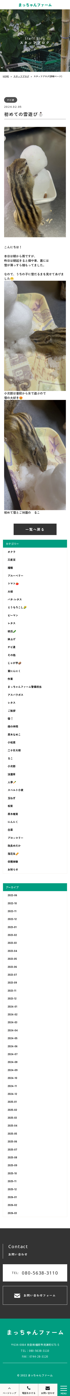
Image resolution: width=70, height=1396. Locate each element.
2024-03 (12, 1022)
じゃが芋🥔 (14, 663)
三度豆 (11, 559)
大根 (10, 591)
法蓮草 (11, 774)
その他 (11, 655)
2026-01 (12, 1197)
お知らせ (13, 869)
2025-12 (12, 1189)
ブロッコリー (15, 838)
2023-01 (12, 927)
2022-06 (12, 895)
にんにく (13, 822)
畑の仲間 (13, 726)
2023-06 (12, 967)
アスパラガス (15, 695)
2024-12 (12, 1094)
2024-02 (12, 1014)
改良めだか (14, 845)
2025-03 (12, 1117)
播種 (10, 567)
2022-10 (12, 903)
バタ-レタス (15, 599)
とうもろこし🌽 (17, 607)
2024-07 (13, 1054)
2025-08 (12, 1157)
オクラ (11, 552)
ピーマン (13, 615)
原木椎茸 (13, 814)
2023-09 (12, 982)
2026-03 (12, 1213)
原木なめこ (14, 734)
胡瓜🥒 (12, 631)
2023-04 (12, 951)
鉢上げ (11, 639)
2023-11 (12, 990)
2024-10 (12, 1078)
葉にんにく (14, 671)
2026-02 (12, 1205)
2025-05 (12, 1133)
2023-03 (12, 943)
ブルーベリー (15, 575)
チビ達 (11, 647)
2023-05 (12, 958)
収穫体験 (13, 861)
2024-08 (12, 1062)
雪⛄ (10, 718)
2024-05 (12, 1038)
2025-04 (12, 1125)
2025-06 (12, 1141)
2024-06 (12, 1046)
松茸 (10, 806)
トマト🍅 (13, 583)
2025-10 (12, 1173)
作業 (10, 679)
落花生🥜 (13, 854)
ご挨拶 (11, 711)
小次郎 (11, 766)
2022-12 (12, 919)
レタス (11, 623)
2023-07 (12, 974)
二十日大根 (14, 750)
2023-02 (12, 935)
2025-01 (12, 1101)
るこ (10, 758)
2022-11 (12, 911)
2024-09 (13, 1070)
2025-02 (12, 1110)
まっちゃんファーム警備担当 (25, 687)
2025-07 (12, 1149)
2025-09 (12, 1165)
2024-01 (12, 1006)
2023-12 (12, 998)
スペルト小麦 (15, 790)
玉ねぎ (11, 798)
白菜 (10, 830)
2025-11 (12, 1181)
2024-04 (13, 1030)
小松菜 (11, 742)
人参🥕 (12, 782)
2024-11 (12, 1086)
